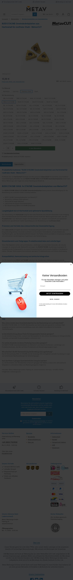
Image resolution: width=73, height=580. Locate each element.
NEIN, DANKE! (55, 299)
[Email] (55, 286)
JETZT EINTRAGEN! (54, 293)
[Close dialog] (71, 264)
